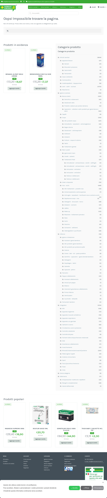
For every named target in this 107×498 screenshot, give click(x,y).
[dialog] (53, 489)
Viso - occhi (65, 185)
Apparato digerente (68, 311)
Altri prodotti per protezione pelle (74, 247)
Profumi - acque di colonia (72, 140)
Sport (64, 360)
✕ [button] (103, 482)
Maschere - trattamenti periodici (74, 214)
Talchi (66, 143)
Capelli (64, 114)
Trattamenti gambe (70, 146)
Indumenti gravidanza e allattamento (75, 289)
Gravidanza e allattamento (70, 344)
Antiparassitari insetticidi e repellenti (73, 379)
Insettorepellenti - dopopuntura (72, 83)
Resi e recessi (67, 463)
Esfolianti (67, 134)
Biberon (66, 286)
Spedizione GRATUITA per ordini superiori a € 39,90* (41, 1)
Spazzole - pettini (69, 269)
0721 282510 (90, 459)
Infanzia (55, 7)
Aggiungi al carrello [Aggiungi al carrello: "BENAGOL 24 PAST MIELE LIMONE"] (14, 88)
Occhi (66, 221)
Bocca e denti (66, 96)
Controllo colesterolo (68, 331)
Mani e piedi (66, 150)
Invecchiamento (67, 347)
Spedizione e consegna (70, 465)
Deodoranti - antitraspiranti (73, 130)
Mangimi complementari (70, 383)
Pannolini (65, 273)
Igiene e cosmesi (34, 7)
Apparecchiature (67, 60)
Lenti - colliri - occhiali (69, 86)
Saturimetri (68, 70)
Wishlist (25, 465)
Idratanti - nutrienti (70, 205)
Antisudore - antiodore (73, 169)
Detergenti (67, 260)
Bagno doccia (68, 127)
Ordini (25, 463)
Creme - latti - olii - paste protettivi (75, 253)
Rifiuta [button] (86, 488)
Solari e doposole (67, 182)
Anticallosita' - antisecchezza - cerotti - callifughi (81, 163)
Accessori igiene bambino (72, 240)
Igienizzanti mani (69, 153)
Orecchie (67, 224)
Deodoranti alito (69, 103)
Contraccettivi (66, 80)
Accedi (92, 7)
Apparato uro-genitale (69, 321)
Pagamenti (67, 461)
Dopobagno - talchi (70, 263)
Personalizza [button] (98, 488)
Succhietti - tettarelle (70, 299)
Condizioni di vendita (8, 463)
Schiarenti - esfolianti (71, 227)
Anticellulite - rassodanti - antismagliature (77, 124)
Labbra (66, 208)
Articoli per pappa (69, 282)
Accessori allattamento (71, 279)
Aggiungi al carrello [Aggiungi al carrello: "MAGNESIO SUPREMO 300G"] (14, 441)
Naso (65, 218)
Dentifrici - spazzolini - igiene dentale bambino (78, 257)
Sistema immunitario (69, 357)
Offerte (80, 7)
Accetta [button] (74, 488)
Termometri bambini (68, 302)
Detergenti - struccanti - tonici (73, 202)
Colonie (66, 250)
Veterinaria (63, 7)
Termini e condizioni (69, 459)
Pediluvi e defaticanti (72, 176)
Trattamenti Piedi (69, 159)
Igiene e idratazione (68, 237)
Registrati (26, 468)
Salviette (67, 266)
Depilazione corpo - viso (71, 198)
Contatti (5, 461)
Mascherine (65, 90)
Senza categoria (65, 373)
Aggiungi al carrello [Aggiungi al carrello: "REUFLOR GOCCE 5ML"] (40, 439)
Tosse (64, 367)
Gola (63, 341)
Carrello (25, 461)
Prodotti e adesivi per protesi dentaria (76, 106)
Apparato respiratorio (68, 318)
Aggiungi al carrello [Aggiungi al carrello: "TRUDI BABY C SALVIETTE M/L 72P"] (92, 442)
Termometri (67, 73)
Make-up (67, 211)
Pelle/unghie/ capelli (68, 354)
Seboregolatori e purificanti (72, 231)
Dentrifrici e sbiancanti (71, 99)
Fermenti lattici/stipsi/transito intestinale (75, 337)
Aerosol (66, 64)
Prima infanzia (68, 292)
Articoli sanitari (46, 7)
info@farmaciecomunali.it (96, 461)
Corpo (64, 117)
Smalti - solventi (69, 156)
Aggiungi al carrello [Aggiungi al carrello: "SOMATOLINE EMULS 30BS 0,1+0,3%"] (66, 442)
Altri (63, 308)
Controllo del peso (67, 334)
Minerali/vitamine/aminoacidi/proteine (74, 350)
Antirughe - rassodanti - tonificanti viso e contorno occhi (81, 195)
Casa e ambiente (67, 77)
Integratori (72, 7)
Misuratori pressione (70, 67)
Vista (63, 370)
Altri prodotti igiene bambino (73, 244)
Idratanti (67, 137)
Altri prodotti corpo (70, 121)
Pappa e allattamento (68, 276)
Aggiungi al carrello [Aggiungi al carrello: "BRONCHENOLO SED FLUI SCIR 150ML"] (40, 88)
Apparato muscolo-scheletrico (71, 315)
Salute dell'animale (68, 386)
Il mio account (27, 459)
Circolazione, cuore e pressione (71, 328)
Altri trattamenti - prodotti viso (74, 189)
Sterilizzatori (68, 295)
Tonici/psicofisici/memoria (70, 363)
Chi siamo (5, 459)
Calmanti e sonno (67, 324)
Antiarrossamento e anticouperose (75, 192)
